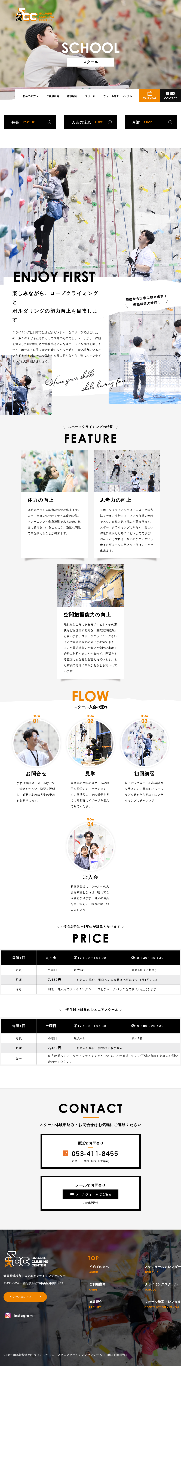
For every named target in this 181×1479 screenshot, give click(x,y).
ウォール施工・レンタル (117, 96)
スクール (90, 96)
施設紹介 (72, 96)
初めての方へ (30, 96)
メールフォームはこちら (94, 1194)
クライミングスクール (161, 1287)
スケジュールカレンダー (163, 1269)
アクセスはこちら (21, 1296)
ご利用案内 (52, 96)
